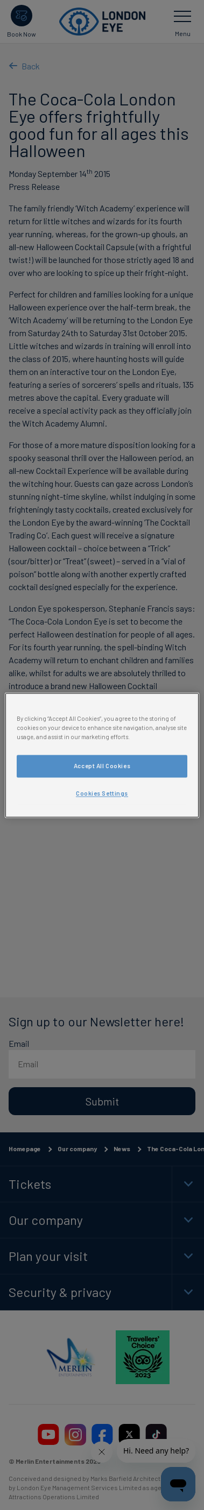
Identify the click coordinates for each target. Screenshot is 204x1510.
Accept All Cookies (102, 765)
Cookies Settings (102, 793)
